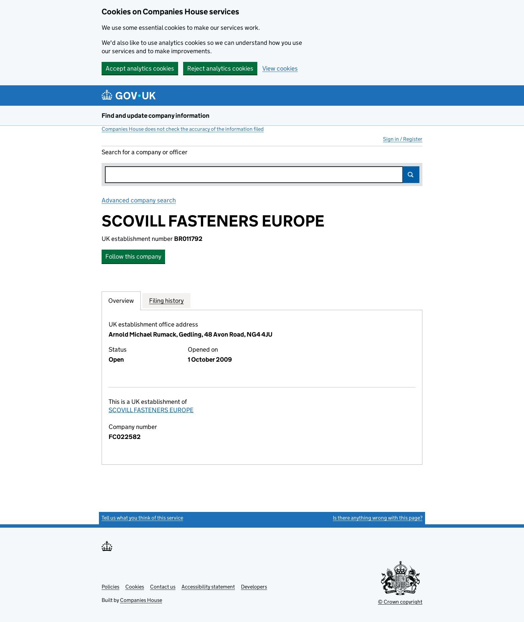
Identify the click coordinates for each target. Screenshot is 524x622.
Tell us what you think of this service (142, 518)
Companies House (141, 600)
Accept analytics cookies (140, 68)
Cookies (134, 587)
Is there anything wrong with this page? (377, 518)
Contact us (162, 587)
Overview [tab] (121, 300)
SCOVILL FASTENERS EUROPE (151, 410)
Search (411, 174)
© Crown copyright (400, 602)
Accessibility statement (208, 587)
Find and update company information (156, 115)
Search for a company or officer (144, 152)
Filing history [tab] (166, 300)
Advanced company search (139, 200)
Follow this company (133, 256)
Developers (254, 587)
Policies (110, 587)
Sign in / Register (402, 139)
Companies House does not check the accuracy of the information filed (183, 129)
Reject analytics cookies (220, 68)
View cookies (280, 68)
